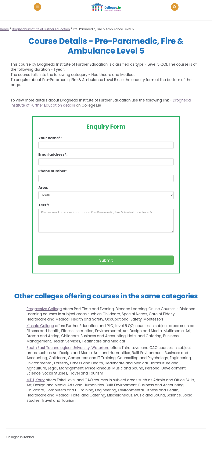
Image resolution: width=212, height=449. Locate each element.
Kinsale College (40, 325)
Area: (43, 187)
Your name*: (50, 138)
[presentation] (70, 244)
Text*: (43, 204)
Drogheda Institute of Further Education (41, 29)
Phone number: (52, 171)
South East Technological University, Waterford (67, 347)
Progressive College (44, 308)
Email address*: (53, 154)
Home (4, 29)
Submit (106, 260)
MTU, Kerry (35, 380)
